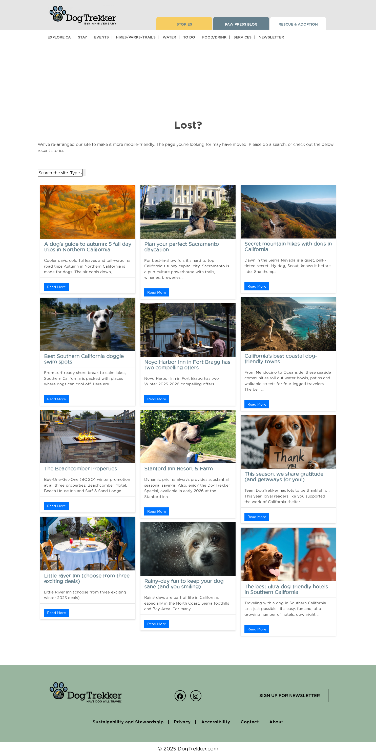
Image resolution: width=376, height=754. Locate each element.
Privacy (182, 721)
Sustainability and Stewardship (123, 721)
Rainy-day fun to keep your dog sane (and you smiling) (183, 583)
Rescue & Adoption (298, 24)
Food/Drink (214, 37)
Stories (184, 24)
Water (169, 37)
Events (101, 37)
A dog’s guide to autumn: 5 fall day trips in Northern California (87, 246)
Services (243, 37)
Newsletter (271, 37)
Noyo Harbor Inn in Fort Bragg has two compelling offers (187, 364)
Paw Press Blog (241, 24)
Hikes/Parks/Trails (136, 37)
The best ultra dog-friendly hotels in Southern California (286, 589)
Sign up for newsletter (287, 695)
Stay (82, 37)
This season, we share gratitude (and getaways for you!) (283, 476)
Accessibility (217, 721)
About (282, 721)
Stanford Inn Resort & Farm (178, 468)
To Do (189, 37)
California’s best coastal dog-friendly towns (280, 358)
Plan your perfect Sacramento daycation (181, 246)
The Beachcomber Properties (80, 468)
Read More (56, 287)
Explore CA (59, 37)
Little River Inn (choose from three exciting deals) (87, 578)
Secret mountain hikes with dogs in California (288, 246)
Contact (253, 721)
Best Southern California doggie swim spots (84, 359)
